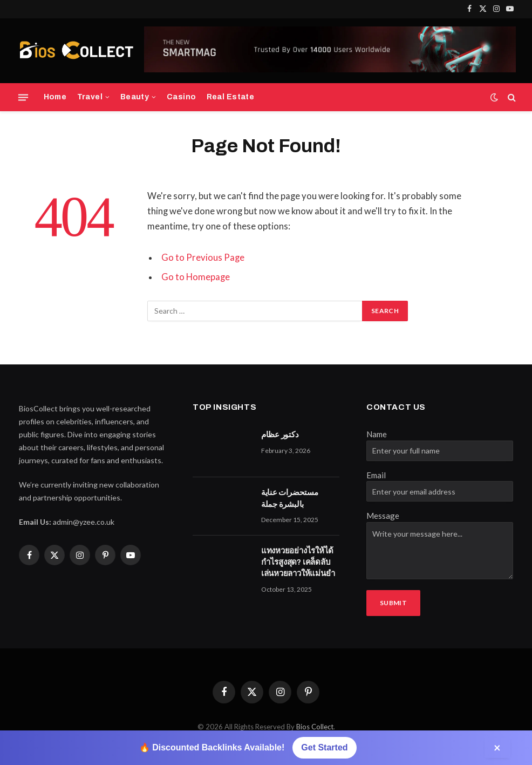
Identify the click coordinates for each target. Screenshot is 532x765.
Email (376, 475)
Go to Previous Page (202, 257)
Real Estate (231, 97)
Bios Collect (314, 726)
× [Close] (497, 747)
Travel (90, 97)
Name (376, 434)
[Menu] (23, 97)
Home (55, 97)
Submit (393, 603)
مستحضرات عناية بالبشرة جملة (289, 498)
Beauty (134, 97)
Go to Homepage (195, 277)
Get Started (324, 747)
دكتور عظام (280, 434)
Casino (181, 97)
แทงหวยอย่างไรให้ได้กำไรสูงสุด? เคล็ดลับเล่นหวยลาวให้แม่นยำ (298, 562)
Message (382, 515)
